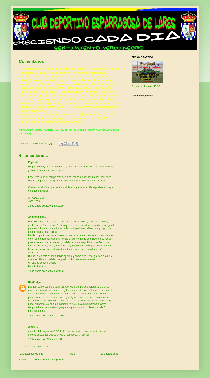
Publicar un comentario (36, 346)
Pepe (31, 162)
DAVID (31, 282)
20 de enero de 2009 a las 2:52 (45, 339)
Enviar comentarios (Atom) (49, 359)
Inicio (72, 353)
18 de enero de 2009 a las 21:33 (46, 271)
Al (29, 326)
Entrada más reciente (31, 353)
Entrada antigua (109, 353)
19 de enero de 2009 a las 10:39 (46, 315)
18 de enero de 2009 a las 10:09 (46, 205)
